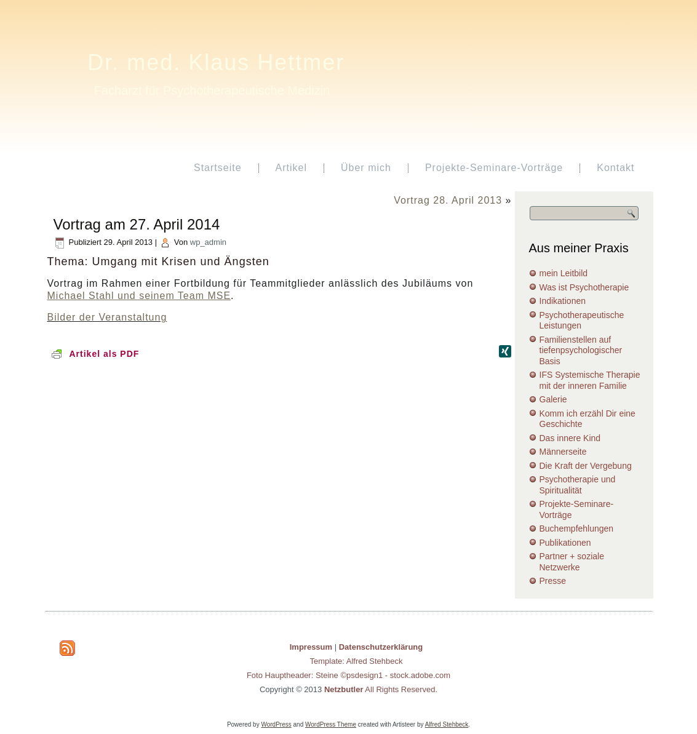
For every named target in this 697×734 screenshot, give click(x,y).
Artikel (291, 167)
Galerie (553, 399)
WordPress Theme (330, 724)
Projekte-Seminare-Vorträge (494, 167)
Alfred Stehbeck (447, 724)
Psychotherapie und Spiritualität (578, 484)
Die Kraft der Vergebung (586, 466)
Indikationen (563, 301)
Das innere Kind (570, 438)
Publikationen (565, 543)
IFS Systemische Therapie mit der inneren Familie (590, 380)
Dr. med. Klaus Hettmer (216, 62)
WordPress (276, 724)
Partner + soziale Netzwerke (572, 561)
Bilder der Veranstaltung (107, 317)
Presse (553, 581)
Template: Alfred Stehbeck (355, 661)
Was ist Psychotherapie (584, 287)
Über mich (366, 167)
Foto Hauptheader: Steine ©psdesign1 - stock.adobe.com (348, 675)
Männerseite (563, 452)
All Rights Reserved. (380, 689)
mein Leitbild (564, 273)
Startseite (218, 167)
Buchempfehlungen (577, 528)
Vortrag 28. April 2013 (448, 200)
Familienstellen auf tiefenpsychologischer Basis (581, 350)
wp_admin (208, 242)
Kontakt (615, 167)
